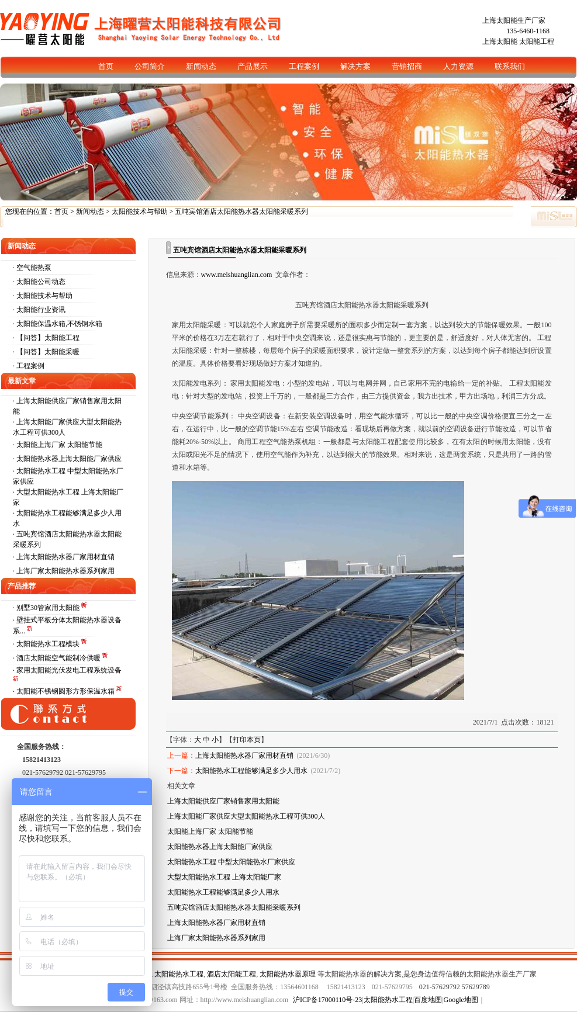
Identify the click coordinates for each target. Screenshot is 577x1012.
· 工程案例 (28, 366)
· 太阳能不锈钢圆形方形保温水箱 (64, 691)
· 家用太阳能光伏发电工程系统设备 (67, 670)
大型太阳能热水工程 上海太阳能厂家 (224, 877)
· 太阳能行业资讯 (39, 310)
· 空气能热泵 (32, 268)
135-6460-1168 (528, 31)
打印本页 (247, 740)
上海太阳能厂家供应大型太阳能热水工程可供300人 (246, 816)
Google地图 (461, 1000)
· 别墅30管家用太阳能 (47, 608)
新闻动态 (90, 211)
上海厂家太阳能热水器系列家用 (65, 571)
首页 (61, 211)
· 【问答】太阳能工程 (46, 338)
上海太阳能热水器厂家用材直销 (65, 557)
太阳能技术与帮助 (140, 211)
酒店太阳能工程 (231, 974)
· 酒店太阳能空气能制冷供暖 (57, 658)
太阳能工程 (536, 41)
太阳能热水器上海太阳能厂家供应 (69, 459)
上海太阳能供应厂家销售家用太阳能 (223, 801)
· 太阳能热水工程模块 (47, 644)
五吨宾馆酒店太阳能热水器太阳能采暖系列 (233, 907)
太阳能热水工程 (178, 974)
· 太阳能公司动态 (39, 282)
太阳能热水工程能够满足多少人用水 (251, 771)
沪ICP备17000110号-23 (327, 1000)
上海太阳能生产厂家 (513, 20)
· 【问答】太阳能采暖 (46, 352)
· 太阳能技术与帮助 (42, 296)
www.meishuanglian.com (236, 275)
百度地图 (428, 1000)
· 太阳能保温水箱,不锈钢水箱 (57, 324)
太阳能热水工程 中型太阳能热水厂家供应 (231, 862)
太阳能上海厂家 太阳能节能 (59, 445)
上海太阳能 (499, 41)
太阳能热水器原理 (288, 974)
